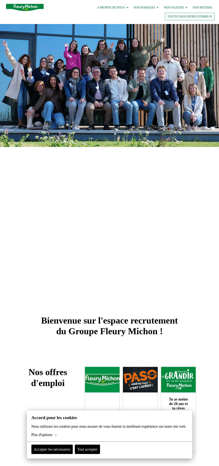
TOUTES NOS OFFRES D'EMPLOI (189, 16)
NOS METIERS (202, 7)
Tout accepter (95, 449)
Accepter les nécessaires (55, 449)
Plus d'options (45, 434)
